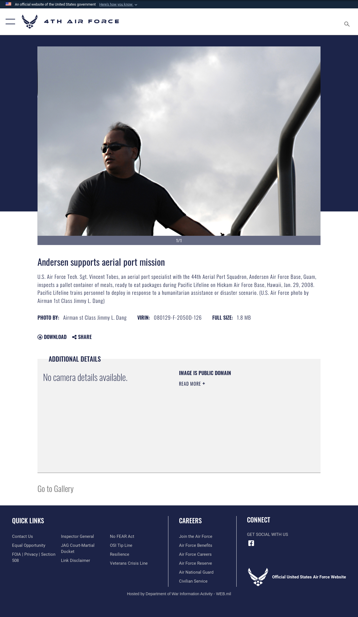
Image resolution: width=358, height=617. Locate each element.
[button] (118, 4)
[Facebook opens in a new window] (251, 543)
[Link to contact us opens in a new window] (22, 536)
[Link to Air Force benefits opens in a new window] (195, 545)
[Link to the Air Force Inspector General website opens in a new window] (77, 536)
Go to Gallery (55, 488)
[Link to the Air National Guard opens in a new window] (196, 572)
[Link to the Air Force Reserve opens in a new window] (195, 563)
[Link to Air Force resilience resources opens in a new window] (119, 554)
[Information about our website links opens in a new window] (75, 560)
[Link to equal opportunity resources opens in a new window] (28, 545)
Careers (190, 520)
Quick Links (28, 520)
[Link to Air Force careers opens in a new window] (195, 554)
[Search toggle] (348, 21)
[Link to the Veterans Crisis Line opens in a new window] (129, 563)
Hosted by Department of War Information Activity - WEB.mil (179, 594)
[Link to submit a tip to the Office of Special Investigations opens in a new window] (121, 545)
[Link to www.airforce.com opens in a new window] (195, 536)
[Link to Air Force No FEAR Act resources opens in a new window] (122, 536)
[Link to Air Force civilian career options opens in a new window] (193, 581)
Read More (190, 383)
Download (52, 336)
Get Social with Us (267, 534)
